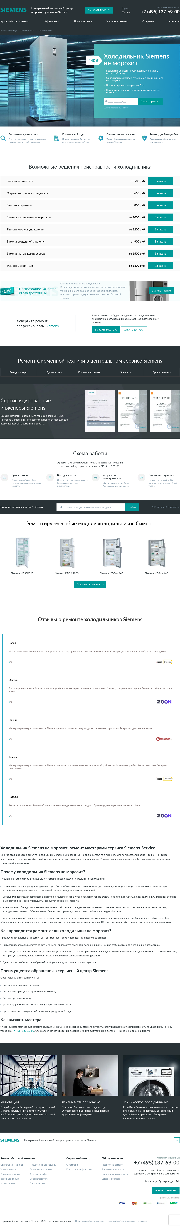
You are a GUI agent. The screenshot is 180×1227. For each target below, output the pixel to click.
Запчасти (125, 372)
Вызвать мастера (161, 290)
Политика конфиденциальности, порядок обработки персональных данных (111, 1221)
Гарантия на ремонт (90, 372)
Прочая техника (83, 21)
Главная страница (8, 30)
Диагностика (54, 372)
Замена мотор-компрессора (26, 253)
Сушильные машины (41, 1169)
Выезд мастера (18, 372)
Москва (126, 12)
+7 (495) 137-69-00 (108, 466)
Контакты (174, 21)
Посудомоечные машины (43, 1165)
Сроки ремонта (162, 372)
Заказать (160, 181)
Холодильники (27, 30)
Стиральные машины (11, 1165)
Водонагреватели (39, 1179)
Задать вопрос (133, 330)
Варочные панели (9, 1179)
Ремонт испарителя (20, 265)
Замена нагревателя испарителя (29, 217)
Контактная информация (79, 1169)
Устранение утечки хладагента (27, 193)
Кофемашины (51, 21)
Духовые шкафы (38, 1174)
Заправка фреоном (19, 205)
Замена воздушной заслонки (26, 241)
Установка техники (117, 21)
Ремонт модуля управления (25, 229)
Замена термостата (20, 181)
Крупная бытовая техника (14, 21)
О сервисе (148, 21)
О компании (72, 1165)
